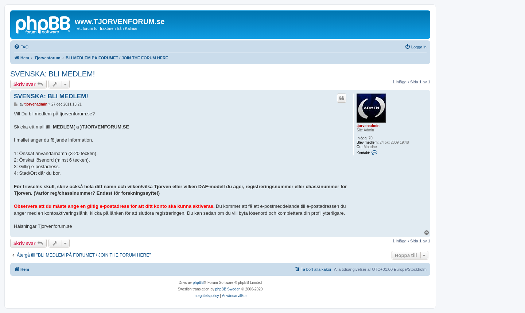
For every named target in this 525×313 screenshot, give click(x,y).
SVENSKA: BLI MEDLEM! (52, 74)
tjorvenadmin (368, 126)
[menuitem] (21, 47)
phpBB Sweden (228, 289)
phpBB (198, 283)
